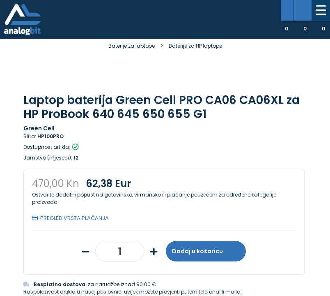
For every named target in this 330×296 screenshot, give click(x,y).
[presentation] (40, 202)
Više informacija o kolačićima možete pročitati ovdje (151, 258)
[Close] (106, 271)
